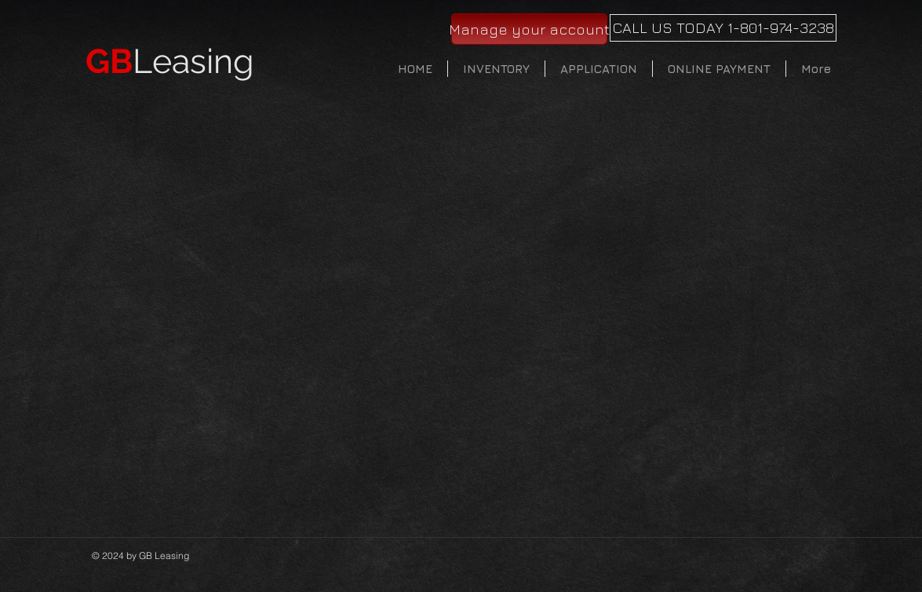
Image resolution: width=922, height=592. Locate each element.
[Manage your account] (529, 29)
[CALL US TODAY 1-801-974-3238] (723, 28)
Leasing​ (170, 61)
